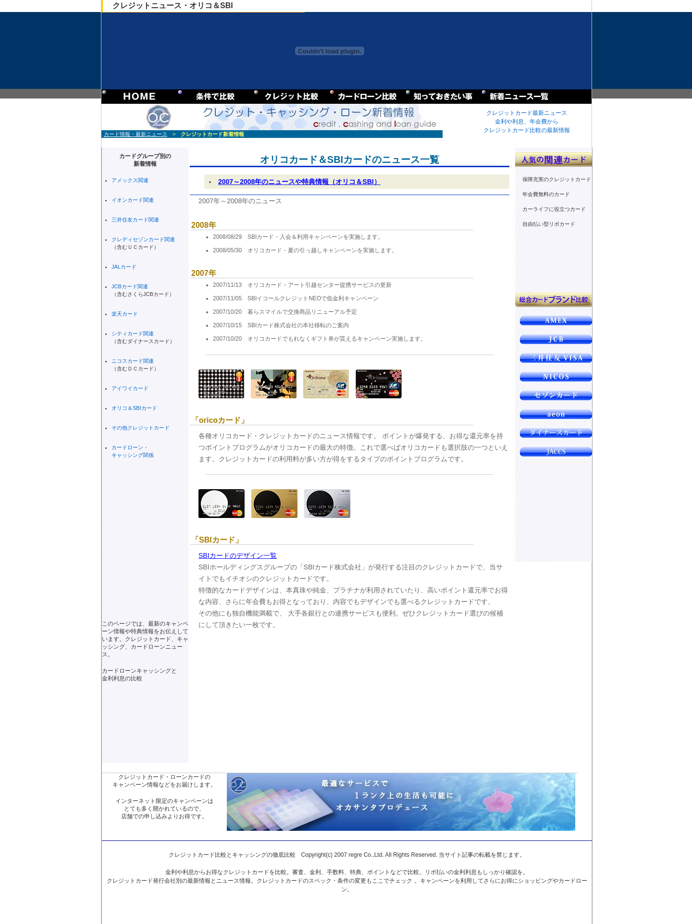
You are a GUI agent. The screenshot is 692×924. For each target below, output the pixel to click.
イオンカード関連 (132, 200)
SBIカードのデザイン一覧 (237, 555)
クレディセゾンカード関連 (143, 239)
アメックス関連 (129, 180)
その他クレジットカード (140, 428)
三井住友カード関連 (135, 219)
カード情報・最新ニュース (135, 134)
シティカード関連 (132, 333)
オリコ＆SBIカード (134, 408)
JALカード (123, 267)
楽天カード (124, 314)
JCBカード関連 (129, 286)
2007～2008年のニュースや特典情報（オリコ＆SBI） (299, 181)
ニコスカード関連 (132, 361)
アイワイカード (129, 388)
